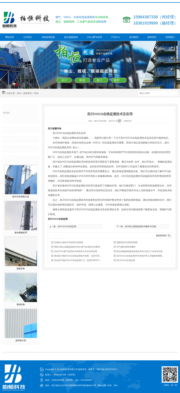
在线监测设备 (48, 37)
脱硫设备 (21, 268)
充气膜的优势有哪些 (126, 247)
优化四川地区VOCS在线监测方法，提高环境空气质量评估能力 (78, 260)
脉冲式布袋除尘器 (20, 196)
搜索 (172, 93)
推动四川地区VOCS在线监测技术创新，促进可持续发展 (78, 256)
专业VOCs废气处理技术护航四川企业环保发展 (75, 251)
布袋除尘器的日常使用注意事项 (68, 242)
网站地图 (102, 385)
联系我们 (170, 37)
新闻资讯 (151, 37)
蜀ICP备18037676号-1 (107, 369)
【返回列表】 (161, 235)
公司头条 (12, 120)
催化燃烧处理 (20, 232)
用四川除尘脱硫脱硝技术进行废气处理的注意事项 (77, 247)
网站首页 (9, 37)
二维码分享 (127, 121)
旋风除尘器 (21, 340)
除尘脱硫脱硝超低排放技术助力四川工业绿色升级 (140, 251)
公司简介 (27, 37)
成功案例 (133, 37)
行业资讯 (12, 129)
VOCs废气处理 (94, 37)
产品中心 (115, 37)
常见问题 (12, 139)
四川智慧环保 (54, 128)
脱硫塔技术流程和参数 (127, 242)
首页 (19, 93)
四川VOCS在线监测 (58, 219)
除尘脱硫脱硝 (71, 37)
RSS (109, 385)
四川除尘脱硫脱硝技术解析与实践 (140, 226)
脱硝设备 (21, 304)
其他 (36, 93)
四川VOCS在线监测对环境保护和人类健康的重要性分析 (140, 256)
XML (115, 385)
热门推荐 (12, 158)
